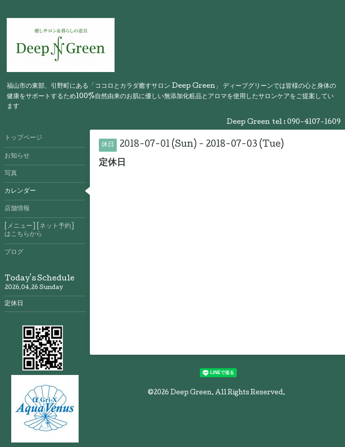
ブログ (13, 252)
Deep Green (191, 393)
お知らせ (17, 156)
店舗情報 (17, 208)
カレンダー (20, 191)
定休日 (13, 303)
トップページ (23, 138)
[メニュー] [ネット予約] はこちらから (44, 230)
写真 (10, 173)
